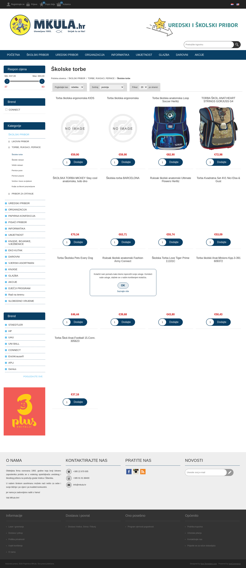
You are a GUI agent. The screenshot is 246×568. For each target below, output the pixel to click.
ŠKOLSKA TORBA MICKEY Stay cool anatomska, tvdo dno (75, 180)
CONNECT (14, 109)
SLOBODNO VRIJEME (21, 300)
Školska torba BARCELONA (122, 178)
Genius (12, 369)
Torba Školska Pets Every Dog (75, 258)
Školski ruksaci (18, 160)
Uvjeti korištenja (15, 546)
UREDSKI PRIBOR (19, 203)
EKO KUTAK (15, 250)
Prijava (34, 4)
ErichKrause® (16, 356)
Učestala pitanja (194, 533)
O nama (12, 552)
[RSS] (143, 471)
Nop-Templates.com (209, 564)
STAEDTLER (15, 324)
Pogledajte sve (33, 376)
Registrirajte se (17, 4)
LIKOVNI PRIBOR (20, 141)
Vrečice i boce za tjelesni (22, 181)
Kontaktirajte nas (194, 539)
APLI (11, 362)
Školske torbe (17, 154)
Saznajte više (123, 291)
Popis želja (50, 4)
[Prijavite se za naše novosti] (206, 472)
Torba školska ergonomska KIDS (75, 98)
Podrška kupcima (195, 527)
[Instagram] (136, 471)
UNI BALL (13, 343)
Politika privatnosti (16, 539)
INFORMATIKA (16, 228)
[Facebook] (129, 471)
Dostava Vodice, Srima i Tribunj (82, 527)
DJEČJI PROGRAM (19, 288)
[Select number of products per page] (143, 87)
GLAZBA (13, 275)
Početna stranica (58, 78)
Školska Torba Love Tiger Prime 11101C (170, 260)
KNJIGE (12, 269)
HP (10, 331)
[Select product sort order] (112, 87)
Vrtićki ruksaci (17, 165)
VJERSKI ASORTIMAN (21, 263)
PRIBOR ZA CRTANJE (23, 193)
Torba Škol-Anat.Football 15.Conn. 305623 (75, 339)
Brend (12, 102)
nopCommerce (235, 564)
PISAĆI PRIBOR (17, 222)
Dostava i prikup (15, 533)
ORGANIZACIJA (17, 209)
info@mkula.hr (79, 485)
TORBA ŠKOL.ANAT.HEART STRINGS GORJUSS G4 (218, 100)
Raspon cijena (17, 69)
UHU (11, 337)
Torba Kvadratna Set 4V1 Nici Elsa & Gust (218, 180)
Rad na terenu (16, 294)
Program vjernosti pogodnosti (141, 527)
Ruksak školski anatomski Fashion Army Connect (122, 260)
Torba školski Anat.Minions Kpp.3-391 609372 (218, 260)
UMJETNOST (16, 234)
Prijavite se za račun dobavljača (201, 546)
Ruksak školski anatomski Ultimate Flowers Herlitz (170, 180)
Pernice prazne (18, 176)
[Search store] (209, 44)
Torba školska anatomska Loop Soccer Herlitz (170, 100)
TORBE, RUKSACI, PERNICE (26, 147)
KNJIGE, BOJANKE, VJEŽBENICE (19, 242)
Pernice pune (17, 170)
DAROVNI (14, 256)
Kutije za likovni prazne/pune (23, 186)
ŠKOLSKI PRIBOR (18, 134)
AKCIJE (12, 282)
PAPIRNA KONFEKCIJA (21, 215)
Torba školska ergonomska (123, 98)
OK (123, 285)
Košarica (67, 4)
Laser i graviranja (16, 527)
